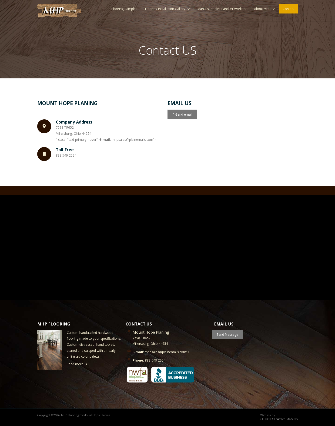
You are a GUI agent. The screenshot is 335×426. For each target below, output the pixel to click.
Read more (75, 364)
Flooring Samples (124, 9)
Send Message (227, 334)
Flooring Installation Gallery (165, 9)
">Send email (182, 114)
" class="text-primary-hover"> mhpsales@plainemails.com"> (106, 139)
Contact (288, 9)
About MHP (262, 9)
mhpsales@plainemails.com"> (161, 352)
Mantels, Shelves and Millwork (220, 9)
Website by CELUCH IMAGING (279, 417)
